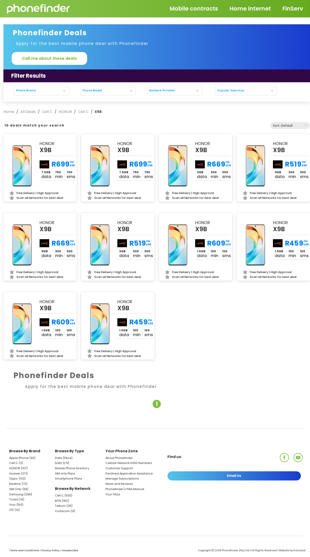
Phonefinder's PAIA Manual (124, 489)
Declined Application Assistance (129, 473)
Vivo (12, 505)
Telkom (60, 506)
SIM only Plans (65, 473)
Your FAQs (112, 494)
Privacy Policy (50, 550)
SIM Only (15, 489)
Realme (15, 484)
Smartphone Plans (68, 478)
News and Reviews (119, 484)
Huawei (14, 473)
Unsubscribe (70, 550)
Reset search (157, 100)
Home (9, 111)
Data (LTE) (62, 463)
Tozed (14, 499)
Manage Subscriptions (122, 478)
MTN (58, 501)
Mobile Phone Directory (72, 468)
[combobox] (290, 125)
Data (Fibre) (64, 458)
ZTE (11, 510)
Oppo (13, 478)
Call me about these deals (49, 58)
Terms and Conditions (24, 550)
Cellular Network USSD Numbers (128, 463)
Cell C (47, 111)
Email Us (234, 475)
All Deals (28, 111)
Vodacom (62, 511)
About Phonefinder (119, 458)
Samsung (16, 494)
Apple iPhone (19, 458)
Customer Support (119, 468)
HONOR (65, 111)
